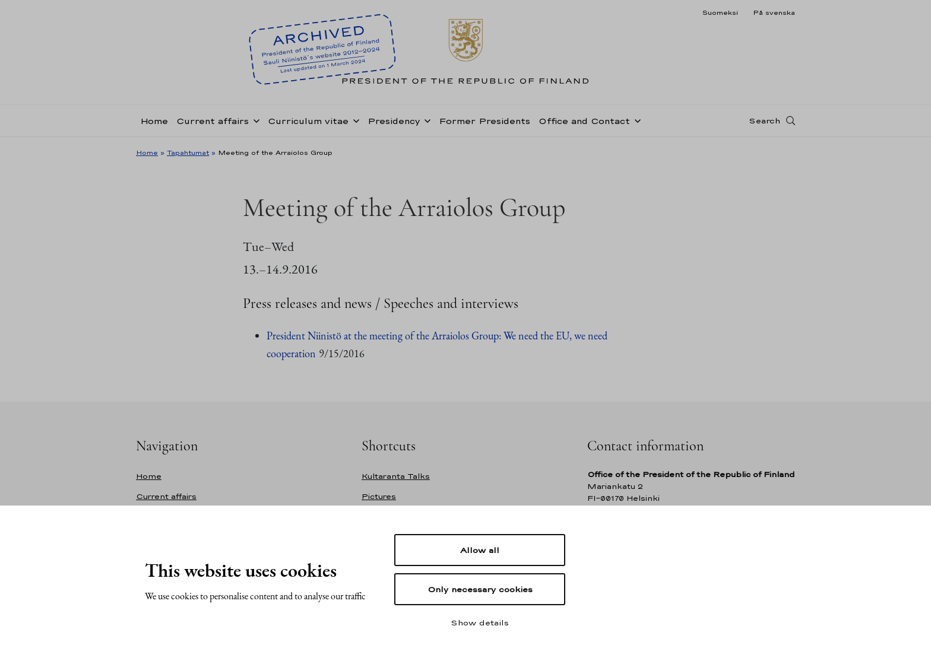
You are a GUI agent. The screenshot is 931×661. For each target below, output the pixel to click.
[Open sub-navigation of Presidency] (425, 120)
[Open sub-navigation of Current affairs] (254, 120)
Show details (480, 622)
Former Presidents (484, 120)
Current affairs (212, 120)
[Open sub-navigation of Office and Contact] (635, 120)
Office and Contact (584, 120)
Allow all (479, 550)
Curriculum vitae (308, 120)
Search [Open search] (764, 120)
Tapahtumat (188, 152)
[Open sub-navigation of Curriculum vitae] (354, 120)
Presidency (394, 120)
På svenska (774, 12)
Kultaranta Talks (396, 476)
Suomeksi (720, 12)
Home (154, 120)
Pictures (379, 496)
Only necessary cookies (480, 589)
